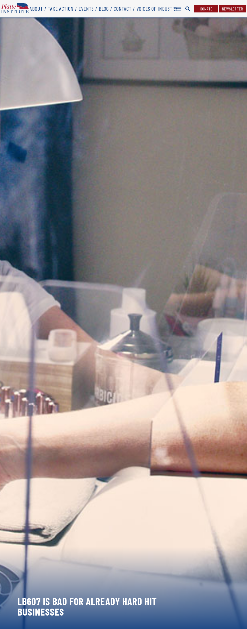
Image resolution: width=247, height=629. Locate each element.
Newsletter (232, 8)
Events (86, 8)
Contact (122, 8)
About (36, 8)
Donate (206, 8)
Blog (104, 8)
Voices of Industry (157, 8)
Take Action (61, 8)
